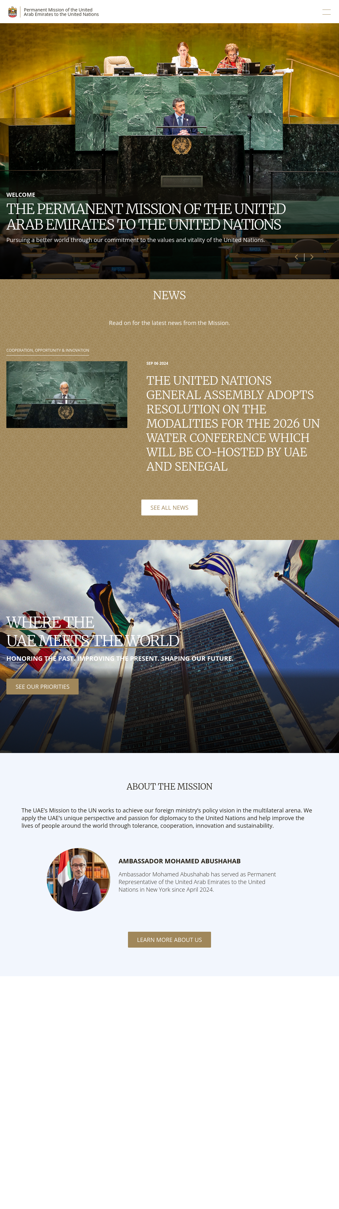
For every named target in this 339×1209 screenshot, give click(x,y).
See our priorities (42, 686)
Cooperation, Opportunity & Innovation (47, 350)
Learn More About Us (169, 939)
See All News (169, 507)
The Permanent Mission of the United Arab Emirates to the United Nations (146, 216)
